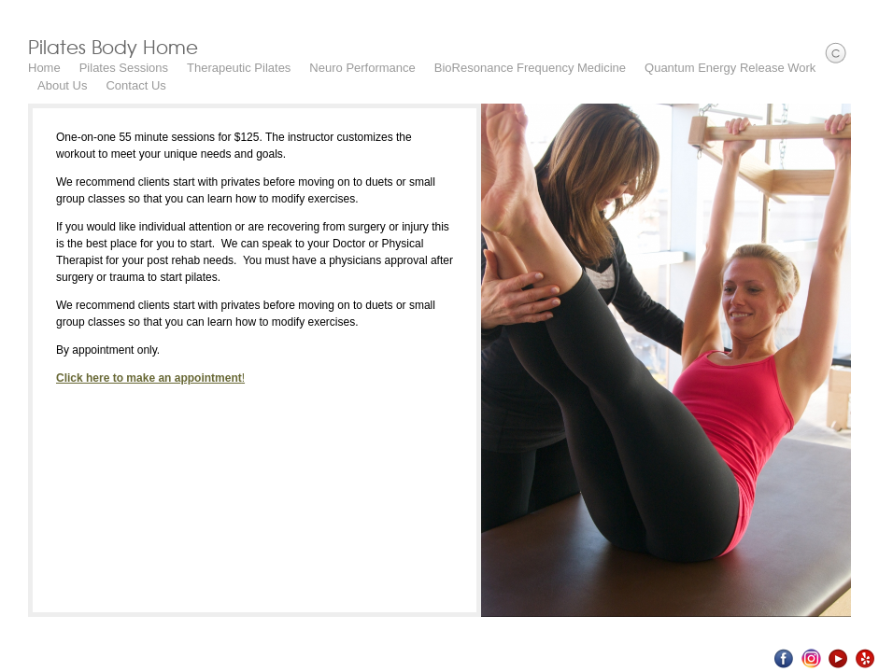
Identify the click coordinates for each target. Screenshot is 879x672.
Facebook (784, 658)
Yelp (865, 658)
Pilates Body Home (113, 46)
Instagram (811, 658)
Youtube (838, 658)
